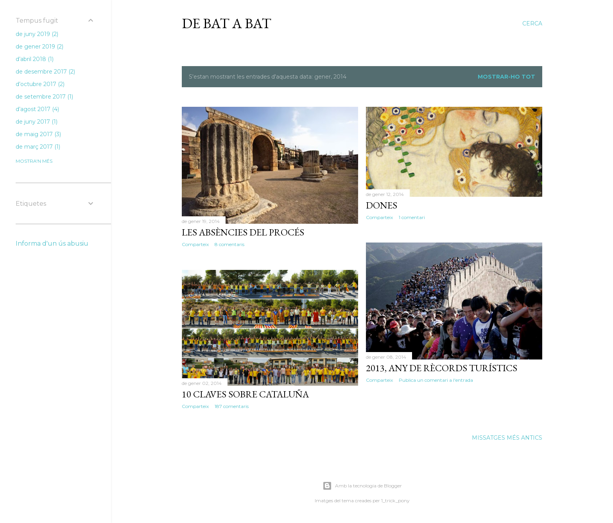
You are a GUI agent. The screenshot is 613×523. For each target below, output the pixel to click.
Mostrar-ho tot (506, 76)
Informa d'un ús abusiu (52, 243)
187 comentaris (232, 406)
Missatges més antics (507, 437)
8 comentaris (229, 244)
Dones (381, 205)
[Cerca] (532, 23)
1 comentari (412, 217)
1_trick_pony (395, 500)
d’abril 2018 (35, 59)
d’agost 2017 (37, 109)
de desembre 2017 (45, 71)
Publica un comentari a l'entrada (436, 380)
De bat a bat (226, 23)
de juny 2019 (37, 34)
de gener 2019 (39, 46)
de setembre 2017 (44, 96)
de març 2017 (38, 146)
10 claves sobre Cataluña (245, 394)
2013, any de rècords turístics (441, 368)
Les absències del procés (243, 232)
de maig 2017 (38, 134)
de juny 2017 (36, 121)
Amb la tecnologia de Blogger (362, 486)
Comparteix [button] (195, 244)
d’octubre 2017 (40, 84)
